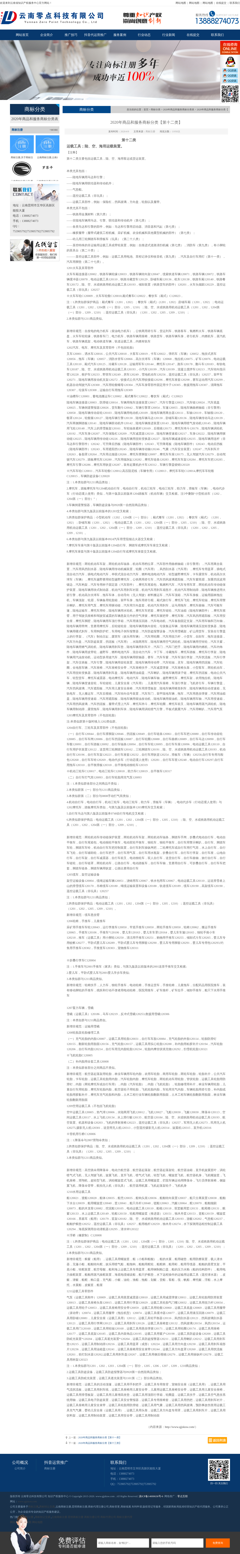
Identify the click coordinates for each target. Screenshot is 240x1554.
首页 (146, 109)
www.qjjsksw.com (27, 1501)
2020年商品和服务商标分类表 (34, 119)
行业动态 (144, 35)
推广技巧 (71, 35)
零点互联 (182, 1496)
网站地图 (181, 2)
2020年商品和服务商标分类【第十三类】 (99, 1443)
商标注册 (49, 1468)
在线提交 (221, 2)
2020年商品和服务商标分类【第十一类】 (99, 1437)
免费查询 (218, 1542)
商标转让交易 (47, 1506)
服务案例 (119, 35)
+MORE (54, 130)
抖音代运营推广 (95, 35)
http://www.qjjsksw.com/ (180, 1426)
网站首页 (22, 35)
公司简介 (20, 1468)
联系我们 (235, 2)
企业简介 (46, 35)
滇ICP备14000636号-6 (151, 1496)
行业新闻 (168, 35)
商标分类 (155, 109)
